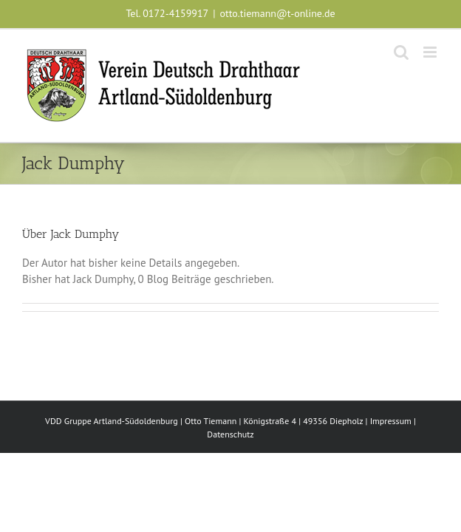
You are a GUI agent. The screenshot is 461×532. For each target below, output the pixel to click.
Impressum (391, 420)
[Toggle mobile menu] (431, 52)
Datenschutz (230, 434)
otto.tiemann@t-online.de (277, 13)
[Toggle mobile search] (401, 52)
